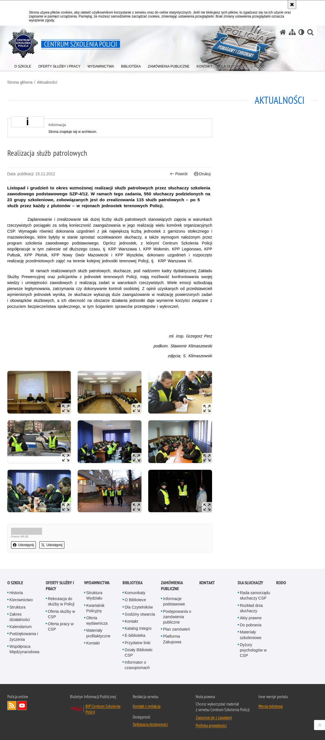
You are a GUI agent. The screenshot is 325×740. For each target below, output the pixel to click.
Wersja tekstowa (270, 706)
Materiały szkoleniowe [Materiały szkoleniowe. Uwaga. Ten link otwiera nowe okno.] (250, 635)
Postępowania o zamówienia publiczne (177, 616)
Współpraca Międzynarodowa (25, 649)
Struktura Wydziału (94, 595)
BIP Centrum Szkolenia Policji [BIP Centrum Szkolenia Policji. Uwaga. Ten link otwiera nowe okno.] (103, 709)
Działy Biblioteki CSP (138, 652)
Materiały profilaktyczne (98, 633)
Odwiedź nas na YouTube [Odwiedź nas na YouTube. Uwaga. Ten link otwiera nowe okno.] (22, 705)
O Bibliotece (135, 600)
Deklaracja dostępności (150, 724)
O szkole (15, 583)
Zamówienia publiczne (172, 586)
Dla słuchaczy (250, 583)
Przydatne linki (137, 643)
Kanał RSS (11, 705)
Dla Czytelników (139, 607)
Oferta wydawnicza (97, 621)
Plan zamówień (176, 629)
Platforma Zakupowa (172, 639)
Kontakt (93, 643)
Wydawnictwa (97, 583)
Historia (16, 592)
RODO (281, 583)
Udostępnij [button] (23, 545)
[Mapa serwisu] (292, 32)
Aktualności (47, 82)
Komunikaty (135, 592)
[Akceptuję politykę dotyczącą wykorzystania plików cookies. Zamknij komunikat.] (292, 4)
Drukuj (202, 174)
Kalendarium (21, 626)
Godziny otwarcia (140, 614)
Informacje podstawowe (174, 601)
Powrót (178, 174)
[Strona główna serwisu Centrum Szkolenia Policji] (283, 32)
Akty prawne (251, 618)
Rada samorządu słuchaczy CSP (255, 595)
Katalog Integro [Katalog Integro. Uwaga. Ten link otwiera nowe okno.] (138, 628)
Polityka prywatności (211, 725)
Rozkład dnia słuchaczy (251, 608)
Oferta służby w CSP (61, 614)
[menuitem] (22, 65)
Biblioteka (133, 583)
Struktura (18, 607)
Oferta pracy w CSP (61, 626)
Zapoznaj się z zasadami (214, 717)
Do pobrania (250, 625)
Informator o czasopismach (137, 665)
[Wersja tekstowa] (301, 32)
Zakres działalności (20, 617)
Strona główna (20, 82)
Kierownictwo (21, 600)
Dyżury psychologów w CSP (253, 650)
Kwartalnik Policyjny (95, 608)
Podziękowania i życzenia (24, 636)
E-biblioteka (135, 635)
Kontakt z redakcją (146, 706)
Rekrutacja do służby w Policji (61, 601)
